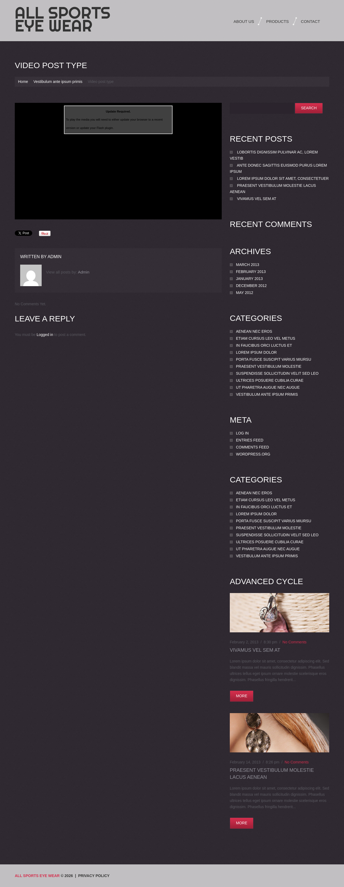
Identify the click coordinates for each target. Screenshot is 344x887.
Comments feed (252, 447)
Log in (242, 433)
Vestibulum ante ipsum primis (57, 81)
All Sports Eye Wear (62, 19)
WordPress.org (253, 454)
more (241, 696)
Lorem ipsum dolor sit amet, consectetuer (283, 178)
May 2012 (244, 292)
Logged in (45, 334)
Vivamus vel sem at (256, 199)
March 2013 (247, 264)
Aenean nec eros (254, 331)
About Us (244, 21)
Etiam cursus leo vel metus (265, 338)
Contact (310, 21)
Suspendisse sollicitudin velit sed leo (277, 373)
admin (55, 256)
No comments (294, 642)
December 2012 (251, 285)
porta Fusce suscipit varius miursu (273, 359)
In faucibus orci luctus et (264, 345)
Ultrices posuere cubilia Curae (269, 380)
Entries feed (249, 440)
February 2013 (251, 271)
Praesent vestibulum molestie (268, 366)
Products (277, 21)
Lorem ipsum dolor (256, 352)
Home (23, 81)
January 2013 (249, 278)
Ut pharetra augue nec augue (268, 387)
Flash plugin (104, 127)
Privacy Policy (94, 876)
